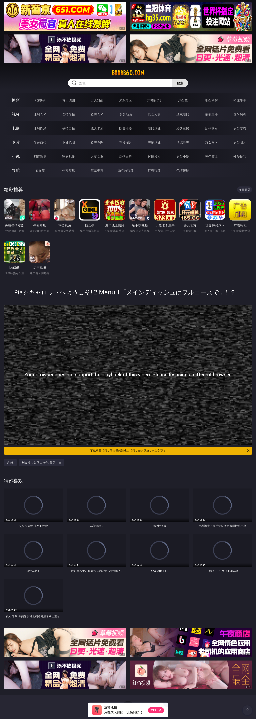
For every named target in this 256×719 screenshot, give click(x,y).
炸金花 (183, 100)
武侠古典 (125, 156)
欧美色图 (97, 142)
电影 (16, 128)
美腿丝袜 (154, 142)
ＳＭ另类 (239, 114)
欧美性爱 (125, 128)
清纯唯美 (182, 142)
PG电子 (40, 100)
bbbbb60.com (128, 73)
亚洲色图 (68, 142)
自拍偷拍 (68, 114)
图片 (16, 142)
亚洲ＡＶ (40, 114)
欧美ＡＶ (97, 114)
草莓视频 (97, 170)
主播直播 (211, 114)
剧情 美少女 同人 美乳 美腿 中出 (41, 462)
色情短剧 (182, 170)
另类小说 (182, 156)
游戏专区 (125, 100)
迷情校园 (154, 156)
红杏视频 (154, 170)
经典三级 (182, 128)
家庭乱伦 (68, 156)
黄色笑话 (211, 156)
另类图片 (239, 142)
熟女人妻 (154, 114)
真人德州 (68, 100)
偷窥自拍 (40, 142)
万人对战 (97, 100)
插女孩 (40, 170)
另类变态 (239, 128)
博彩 (16, 100)
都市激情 (40, 156)
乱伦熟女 (211, 128)
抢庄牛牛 (239, 100)
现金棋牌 (211, 100)
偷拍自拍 (68, 128)
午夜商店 (68, 170)
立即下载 (156, 710)
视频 (16, 114)
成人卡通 (97, 128)
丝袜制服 (182, 114)
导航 (16, 170)
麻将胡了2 (154, 100)
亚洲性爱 (40, 128)
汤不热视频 (126, 170)
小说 (16, 156)
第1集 (10, 462)
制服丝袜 (154, 128)
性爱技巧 (239, 156)
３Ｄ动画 (125, 114)
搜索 (180, 83)
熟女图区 (211, 142)
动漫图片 (125, 142)
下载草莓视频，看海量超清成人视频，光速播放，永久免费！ (170, 450)
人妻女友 (97, 156)
